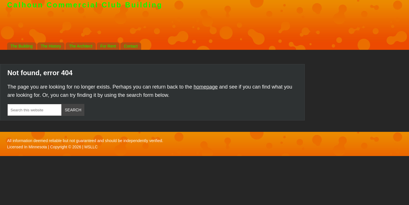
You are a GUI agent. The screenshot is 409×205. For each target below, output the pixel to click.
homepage (205, 87)
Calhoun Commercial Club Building (84, 5)
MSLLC (91, 147)
